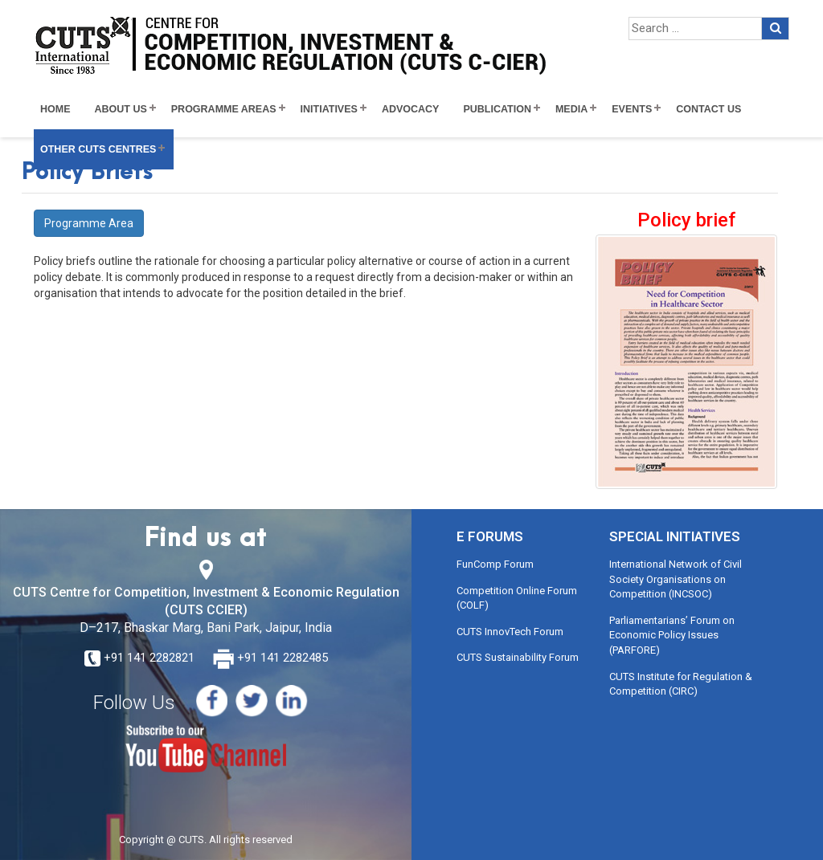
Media (571, 109)
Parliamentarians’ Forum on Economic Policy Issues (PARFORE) (672, 635)
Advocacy (411, 109)
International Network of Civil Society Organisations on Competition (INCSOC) (675, 579)
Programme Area (88, 223)
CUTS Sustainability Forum (518, 657)
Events (632, 109)
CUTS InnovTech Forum (510, 632)
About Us (121, 109)
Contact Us (708, 109)
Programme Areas (223, 109)
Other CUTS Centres (98, 149)
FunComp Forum (495, 564)
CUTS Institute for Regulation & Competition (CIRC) (680, 684)
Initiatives (329, 109)
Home (55, 109)
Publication (497, 109)
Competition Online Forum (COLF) (517, 598)
